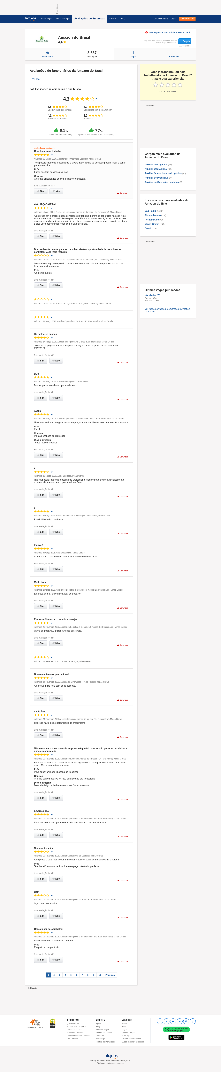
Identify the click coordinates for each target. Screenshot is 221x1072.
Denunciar (122, 193)
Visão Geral (47, 54)
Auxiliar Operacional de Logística (163, 173)
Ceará (148, 228)
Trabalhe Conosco (74, 1029)
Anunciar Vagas (102, 1029)
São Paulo (150, 211)
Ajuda (98, 1023)
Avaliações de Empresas (89, 18)
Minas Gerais (152, 224)
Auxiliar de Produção (156, 177)
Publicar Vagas (63, 18)
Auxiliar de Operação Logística (162, 182)
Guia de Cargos (128, 1033)
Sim (40, 191)
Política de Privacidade (105, 1042)
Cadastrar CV (187, 19)
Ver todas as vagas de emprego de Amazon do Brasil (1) (167, 310)
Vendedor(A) (152, 295)
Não (56, 191)
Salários (113, 18)
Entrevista (174, 54)
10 (100, 975)
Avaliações (92, 54)
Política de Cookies (75, 1033)
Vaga (133, 54)
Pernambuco (152, 219)
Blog (123, 18)
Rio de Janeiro (153, 215)
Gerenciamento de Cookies (78, 1036)
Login (173, 19)
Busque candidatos (104, 1033)
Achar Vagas (46, 18)
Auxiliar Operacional (156, 169)
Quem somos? (73, 1023)
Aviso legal (100, 1039)
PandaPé (100, 1036)
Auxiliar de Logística (156, 164)
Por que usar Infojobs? (76, 1026)
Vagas (124, 1029)
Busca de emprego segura (133, 1042)
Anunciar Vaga (161, 19)
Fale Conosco (72, 1039)
